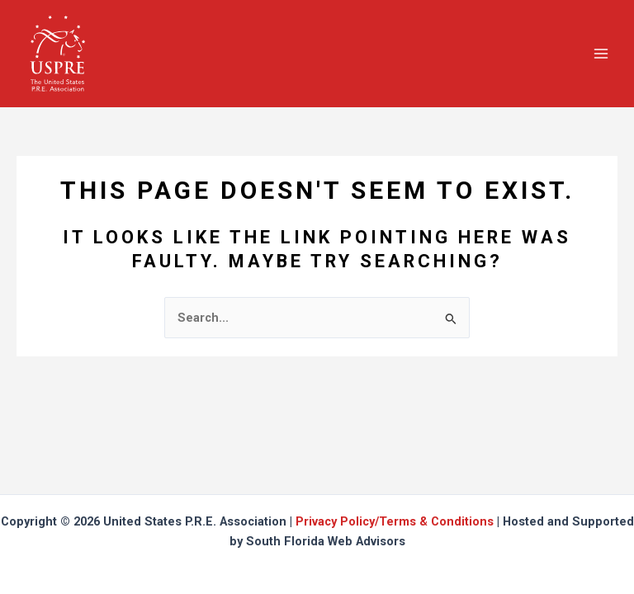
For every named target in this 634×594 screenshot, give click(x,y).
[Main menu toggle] (600, 52)
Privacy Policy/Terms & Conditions (395, 521)
